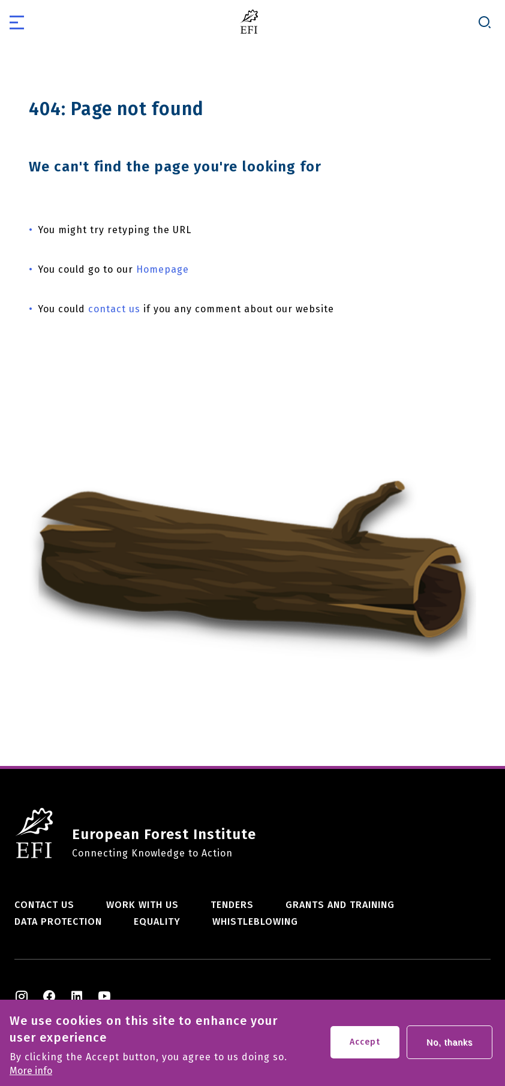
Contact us (44, 904)
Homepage (162, 269)
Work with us (142, 904)
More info (31, 1075)
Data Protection (58, 921)
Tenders (232, 904)
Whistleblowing (255, 921)
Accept (365, 1046)
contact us (114, 309)
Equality (157, 921)
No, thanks (449, 1046)
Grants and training (340, 904)
